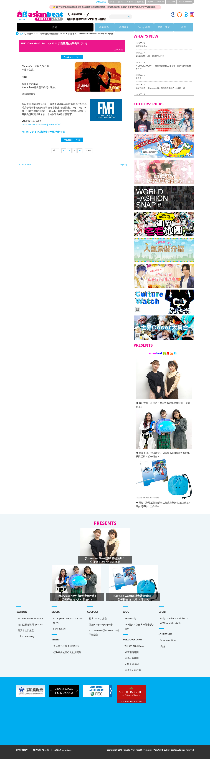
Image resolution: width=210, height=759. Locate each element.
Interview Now (168, 640)
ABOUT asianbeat (62, 750)
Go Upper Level (25, 164)
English (150, 2)
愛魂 (162, 646)
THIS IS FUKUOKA (134, 646)
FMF (37, 33)
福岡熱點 (72, 27)
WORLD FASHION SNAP (30, 618)
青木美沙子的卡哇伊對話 (66, 646)
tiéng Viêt (171, 2)
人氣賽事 (29, 33)
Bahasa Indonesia (185, 2)
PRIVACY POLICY (41, 750)
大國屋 (138, 78)
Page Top (123, 164)
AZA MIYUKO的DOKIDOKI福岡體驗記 (104, 632)
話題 (49, 27)
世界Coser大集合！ (99, 618)
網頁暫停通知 (141, 46)
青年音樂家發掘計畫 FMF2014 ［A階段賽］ (59, 33)
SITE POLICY (22, 750)
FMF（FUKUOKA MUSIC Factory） (68, 620)
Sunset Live (59, 628)
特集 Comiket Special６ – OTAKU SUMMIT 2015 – (175, 620)
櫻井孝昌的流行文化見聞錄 (67, 652)
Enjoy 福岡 (116, 27)
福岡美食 (94, 27)
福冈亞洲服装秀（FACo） (31, 624)
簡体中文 (130, 2)
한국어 (120, 2)
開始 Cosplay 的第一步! (101, 624)
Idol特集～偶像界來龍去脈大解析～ (140, 626)
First (55, 150)
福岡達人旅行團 (133, 670)
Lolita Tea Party (26, 636)
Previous (68, 57)
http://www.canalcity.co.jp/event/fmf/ (41, 124)
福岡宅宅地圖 (132, 652)
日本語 (111, 2)
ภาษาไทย (160, 2)
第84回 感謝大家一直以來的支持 (150, 56)
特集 (160, 27)
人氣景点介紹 (132, 664)
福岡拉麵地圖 (132, 658)
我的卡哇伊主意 (26, 630)
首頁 (21, 33)
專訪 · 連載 (138, 27)
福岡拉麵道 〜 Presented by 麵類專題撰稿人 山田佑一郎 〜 (162, 88)
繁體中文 (140, 2)
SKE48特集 (130, 618)
